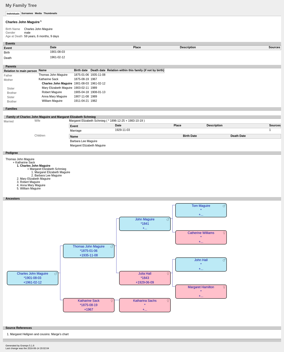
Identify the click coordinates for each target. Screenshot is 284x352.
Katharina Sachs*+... (144, 305)
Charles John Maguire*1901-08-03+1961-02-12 (32, 278)
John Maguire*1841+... (144, 223)
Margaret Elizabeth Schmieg (87, 120)
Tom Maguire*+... (201, 210)
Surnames (27, 13)
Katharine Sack (48, 79)
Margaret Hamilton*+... (201, 291)
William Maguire (52, 100)
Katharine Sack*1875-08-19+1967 (88, 305)
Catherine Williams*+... (201, 237)
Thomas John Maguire (53, 74)
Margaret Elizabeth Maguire (88, 145)
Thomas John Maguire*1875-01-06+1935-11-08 (89, 251)
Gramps (24, 345)
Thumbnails (50, 13)
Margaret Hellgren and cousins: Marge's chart (39, 334)
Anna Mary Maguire (54, 96)
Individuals (13, 13)
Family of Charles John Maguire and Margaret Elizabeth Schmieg (51, 116)
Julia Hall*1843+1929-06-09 (145, 278)
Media (38, 13)
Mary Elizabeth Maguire (57, 87)
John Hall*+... (201, 264)
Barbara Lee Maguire (83, 141)
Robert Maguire (52, 92)
